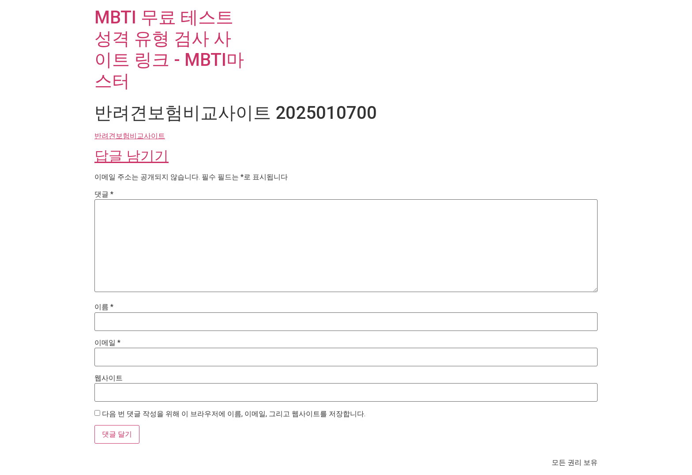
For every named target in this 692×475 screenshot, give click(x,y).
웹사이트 (108, 378)
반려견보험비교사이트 (129, 136)
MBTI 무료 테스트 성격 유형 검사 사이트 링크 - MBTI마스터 (169, 49)
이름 (103, 307)
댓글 (103, 194)
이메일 (107, 342)
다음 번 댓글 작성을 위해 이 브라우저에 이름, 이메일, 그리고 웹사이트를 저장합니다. (233, 414)
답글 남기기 (131, 156)
